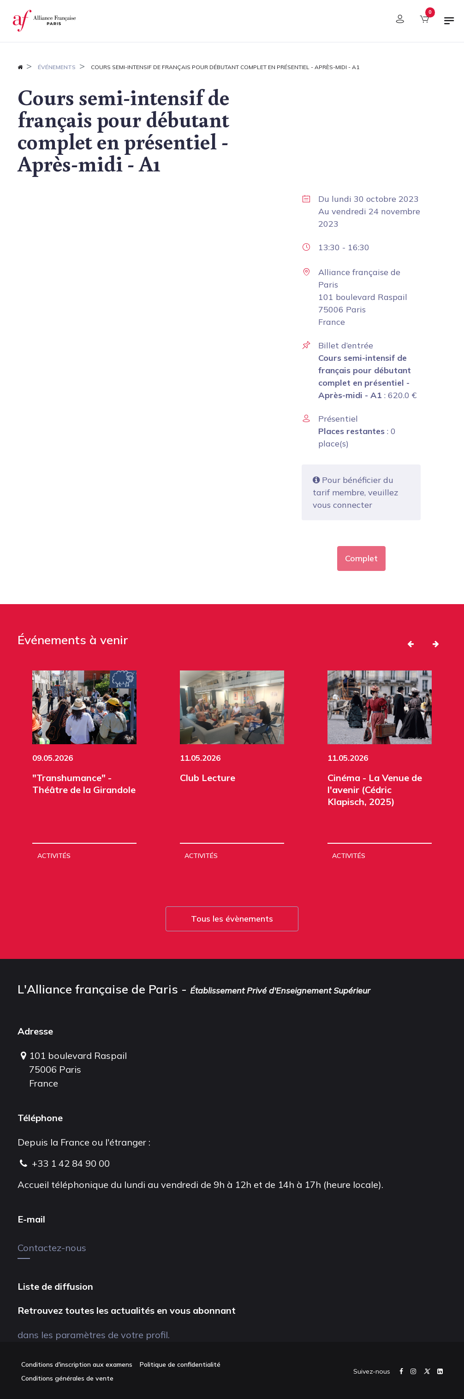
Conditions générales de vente (67, 1378)
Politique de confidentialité (180, 1364)
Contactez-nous (52, 1247)
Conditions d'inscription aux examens (76, 1364)
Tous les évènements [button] (232, 918)
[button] (410, 644)
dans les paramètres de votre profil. (94, 1334)
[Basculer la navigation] (449, 24)
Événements (57, 67)
